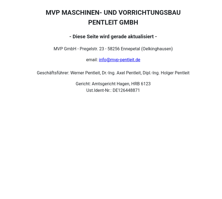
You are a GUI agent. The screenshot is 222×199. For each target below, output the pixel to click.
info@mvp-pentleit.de (119, 59)
